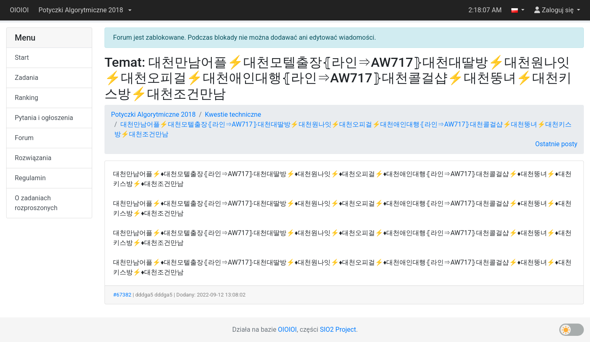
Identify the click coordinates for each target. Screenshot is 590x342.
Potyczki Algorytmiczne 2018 (153, 114)
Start (22, 57)
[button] (85, 10)
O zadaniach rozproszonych (36, 203)
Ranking (26, 98)
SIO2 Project (338, 329)
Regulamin (30, 178)
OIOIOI (19, 10)
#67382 (122, 295)
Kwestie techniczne (233, 114)
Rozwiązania (33, 158)
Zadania (26, 78)
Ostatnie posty (556, 144)
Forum (24, 138)
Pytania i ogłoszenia (44, 118)
